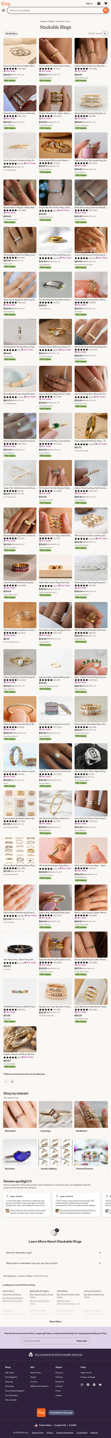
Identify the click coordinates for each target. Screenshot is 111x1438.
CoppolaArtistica (64, 1314)
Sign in (89, 3)
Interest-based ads (64, 1432)
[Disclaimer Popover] (30, 1181)
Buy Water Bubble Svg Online (94, 1295)
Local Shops (81, 1432)
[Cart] (105, 3)
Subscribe (82, 1340)
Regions (94, 1432)
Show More (55, 1321)
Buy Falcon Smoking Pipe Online (68, 1295)
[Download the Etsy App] (41, 1412)
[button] (55, 1425)
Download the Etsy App (61, 1412)
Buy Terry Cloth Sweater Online (95, 1315)
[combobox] (54, 10)
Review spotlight (16, 1181)
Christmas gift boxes (12, 1294)
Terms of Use (38, 1432)
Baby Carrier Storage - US (41, 1314)
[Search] (105, 10)
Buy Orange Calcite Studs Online (41, 1295)
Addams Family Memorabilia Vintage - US (68, 1302)
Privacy (50, 1432)
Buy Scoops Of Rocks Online (39, 1302)
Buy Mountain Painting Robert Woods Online (13, 1299)
